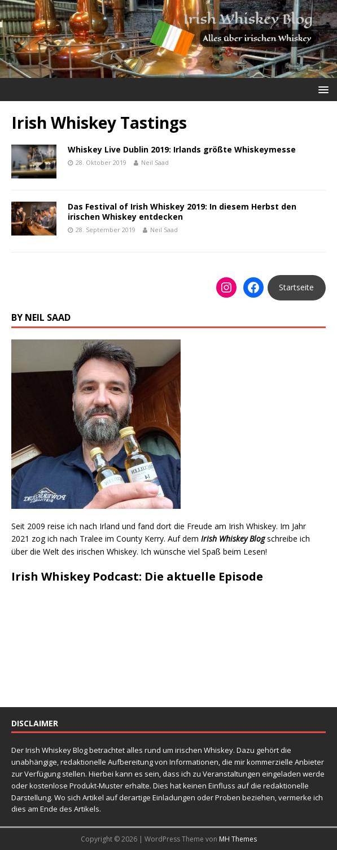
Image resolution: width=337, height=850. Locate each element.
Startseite (296, 287)
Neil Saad (155, 162)
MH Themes (238, 839)
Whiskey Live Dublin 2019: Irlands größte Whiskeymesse (182, 149)
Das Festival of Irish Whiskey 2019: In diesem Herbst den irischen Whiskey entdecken (182, 211)
